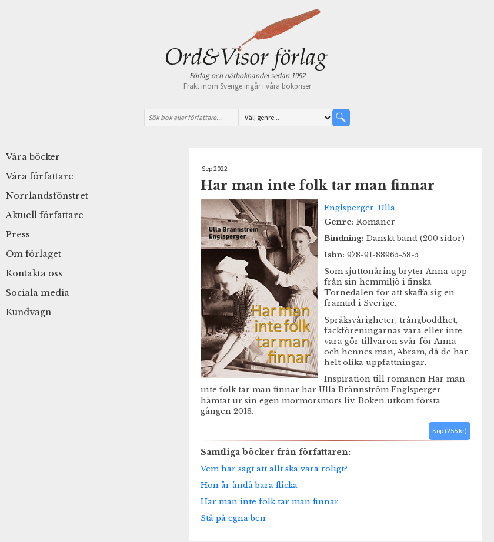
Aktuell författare (45, 215)
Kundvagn (28, 312)
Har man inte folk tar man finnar (270, 501)
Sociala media (37, 292)
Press (18, 234)
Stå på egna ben (233, 518)
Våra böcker (33, 157)
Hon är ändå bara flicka (249, 485)
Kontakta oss (34, 273)
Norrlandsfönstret (47, 195)
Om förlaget (33, 254)
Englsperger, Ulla (359, 207)
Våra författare (40, 176)
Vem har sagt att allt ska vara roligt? (274, 468)
